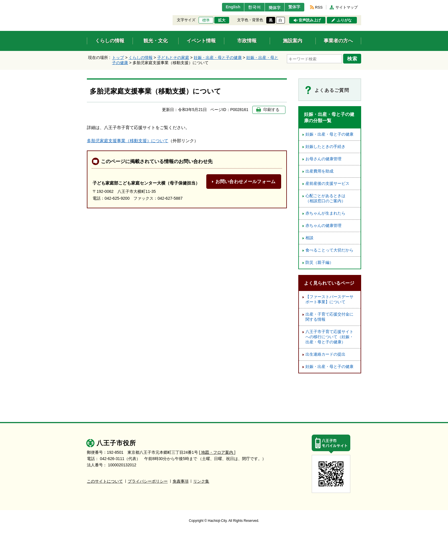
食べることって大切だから (329, 250)
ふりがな (344, 20)
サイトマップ (346, 7)
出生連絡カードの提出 (325, 354)
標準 (206, 20)
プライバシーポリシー (148, 481)
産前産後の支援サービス (327, 183)
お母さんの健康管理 (323, 159)
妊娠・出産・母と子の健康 (218, 57)
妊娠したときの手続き (325, 146)
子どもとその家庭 (173, 57)
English (225, 7)
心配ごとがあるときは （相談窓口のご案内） (327, 198)
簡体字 (271, 7)
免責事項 (181, 481)
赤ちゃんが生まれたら (325, 213)
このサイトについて (105, 481)
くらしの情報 (141, 57)
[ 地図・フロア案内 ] (217, 452)
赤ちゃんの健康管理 (323, 225)
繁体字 (293, 7)
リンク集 (201, 481)
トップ (118, 57)
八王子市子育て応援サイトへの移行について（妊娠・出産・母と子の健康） (329, 337)
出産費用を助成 (319, 171)
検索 (353, 58)
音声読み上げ (310, 20)
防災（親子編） (319, 262)
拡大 (221, 20)
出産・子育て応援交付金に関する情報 (329, 317)
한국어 (247, 7)
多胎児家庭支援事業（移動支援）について (127, 140)
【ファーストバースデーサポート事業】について (329, 299)
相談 (309, 238)
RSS (319, 7)
